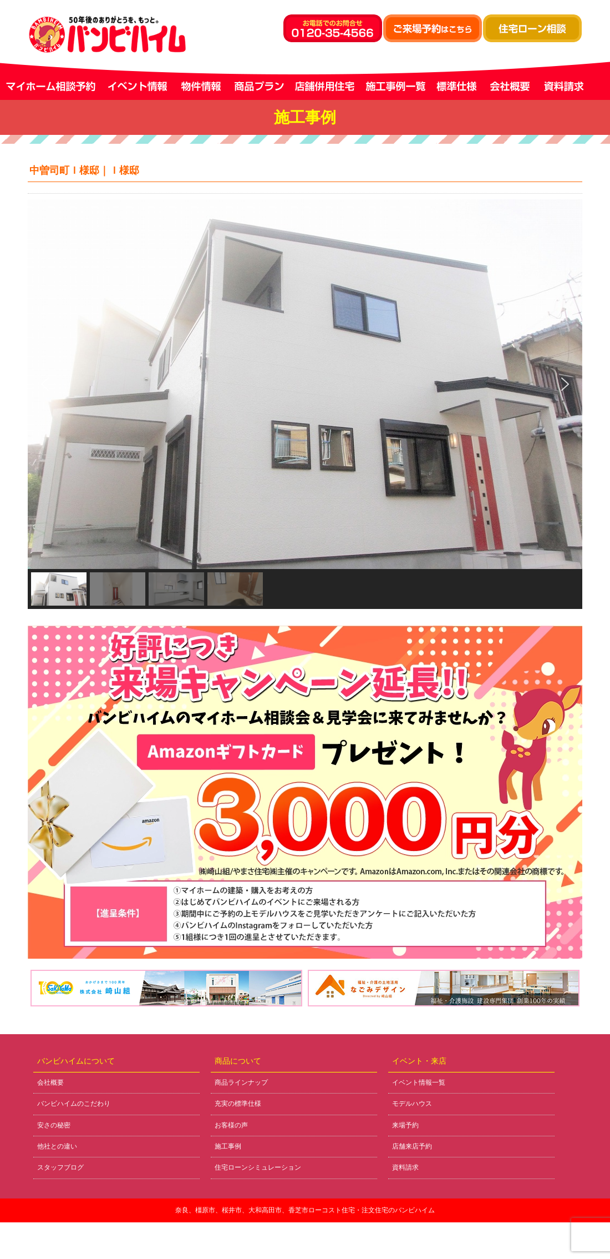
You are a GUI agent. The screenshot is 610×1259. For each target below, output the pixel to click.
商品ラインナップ (241, 1082)
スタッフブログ (60, 1167)
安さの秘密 (53, 1125)
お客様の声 (231, 1125)
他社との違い (57, 1146)
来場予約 (405, 1125)
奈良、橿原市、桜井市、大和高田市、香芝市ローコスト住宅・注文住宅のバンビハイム (305, 1210)
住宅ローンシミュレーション (258, 1167)
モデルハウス (412, 1103)
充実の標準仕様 (238, 1103)
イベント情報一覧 (418, 1082)
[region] (305, 404)
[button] (45, 384)
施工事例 (228, 1146)
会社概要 (50, 1082)
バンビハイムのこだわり (73, 1103)
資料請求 (405, 1167)
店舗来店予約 (412, 1146)
